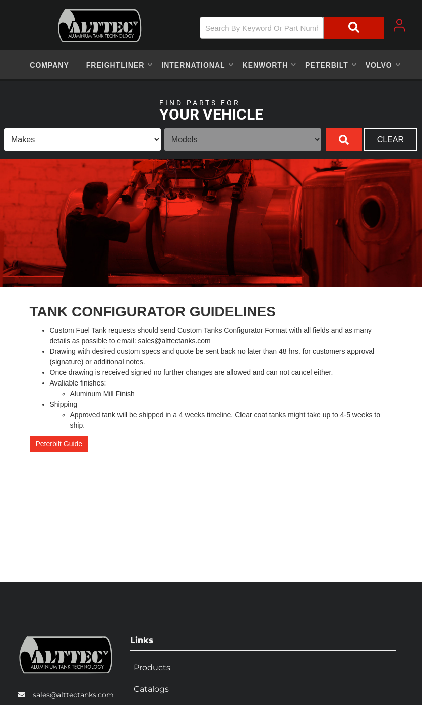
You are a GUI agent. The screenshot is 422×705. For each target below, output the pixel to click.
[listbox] (82, 139)
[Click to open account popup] (399, 25)
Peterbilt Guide (59, 444)
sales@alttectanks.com (73, 691)
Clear (390, 139)
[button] (292, 28)
